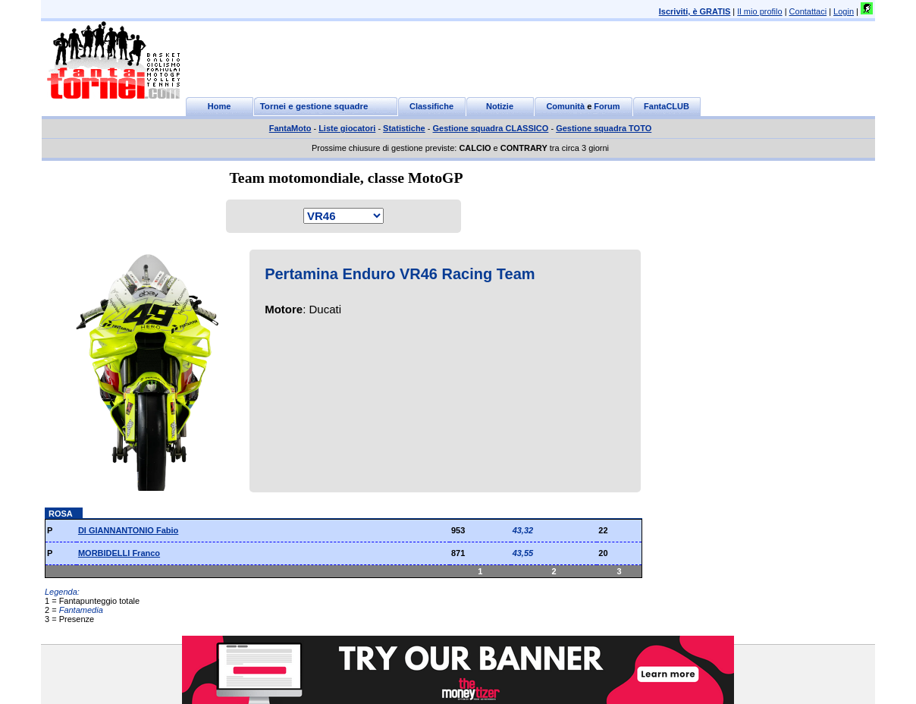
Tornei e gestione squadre (314, 106)
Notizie (499, 106)
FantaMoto (290, 128)
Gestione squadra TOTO (603, 128)
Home (219, 106)
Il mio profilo (759, 11)
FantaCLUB (666, 106)
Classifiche (431, 106)
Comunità (565, 106)
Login (843, 11)
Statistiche (404, 128)
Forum (607, 106)
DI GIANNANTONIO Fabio (128, 530)
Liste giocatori (346, 128)
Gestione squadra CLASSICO (491, 128)
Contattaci (808, 11)
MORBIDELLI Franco (119, 553)
